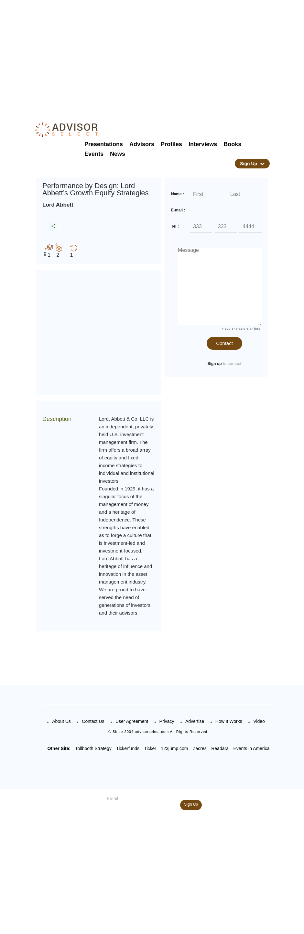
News (117, 154)
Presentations (103, 144)
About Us (61, 721)
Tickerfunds (127, 748)
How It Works (228, 721)
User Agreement (131, 721)
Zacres (200, 748)
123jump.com (174, 748)
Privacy (166, 721)
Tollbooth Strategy (93, 748)
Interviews (203, 144)
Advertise (194, 721)
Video (259, 721)
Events (93, 154)
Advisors (141, 144)
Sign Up (252, 163)
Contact (224, 343)
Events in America (251, 748)
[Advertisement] (165, 55)
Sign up (215, 363)
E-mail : (178, 210)
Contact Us (93, 721)
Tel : (175, 226)
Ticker (150, 748)
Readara (220, 748)
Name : (177, 194)
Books (232, 144)
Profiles (171, 144)
